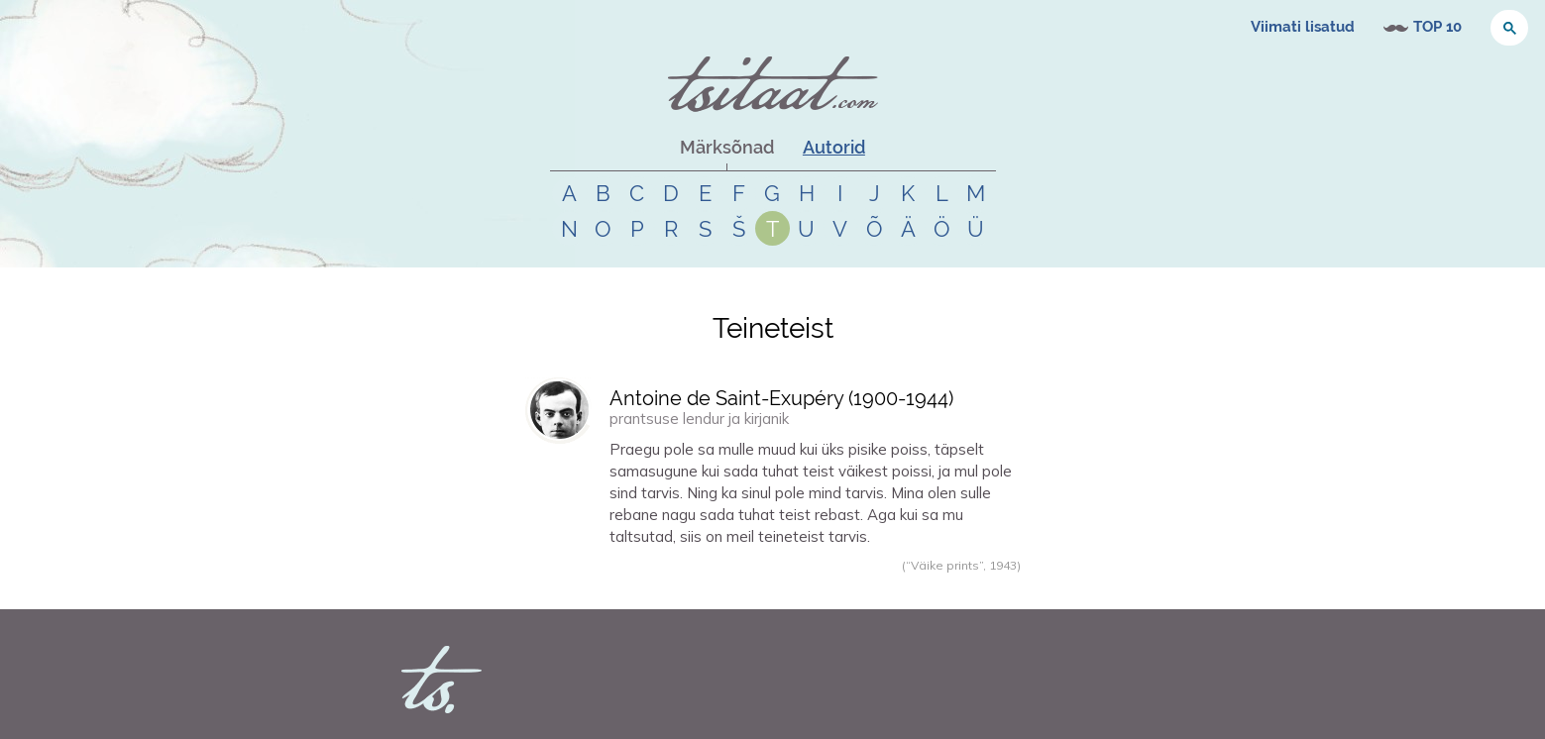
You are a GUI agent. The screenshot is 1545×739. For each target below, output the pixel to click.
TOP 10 (1437, 27)
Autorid (834, 147)
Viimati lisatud (1303, 27)
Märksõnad (727, 147)
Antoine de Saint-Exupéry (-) (781, 398)
